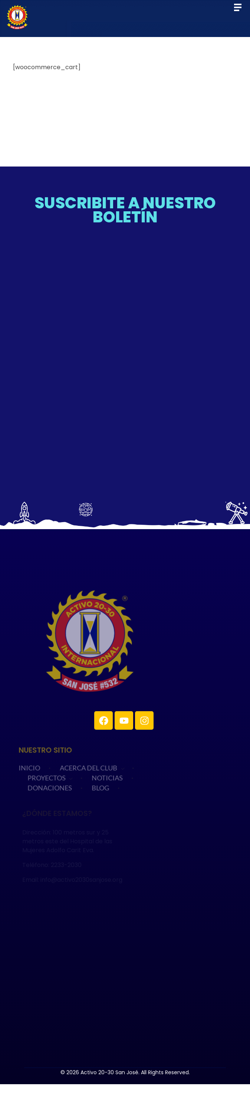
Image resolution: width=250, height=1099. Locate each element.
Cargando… (125, 361)
